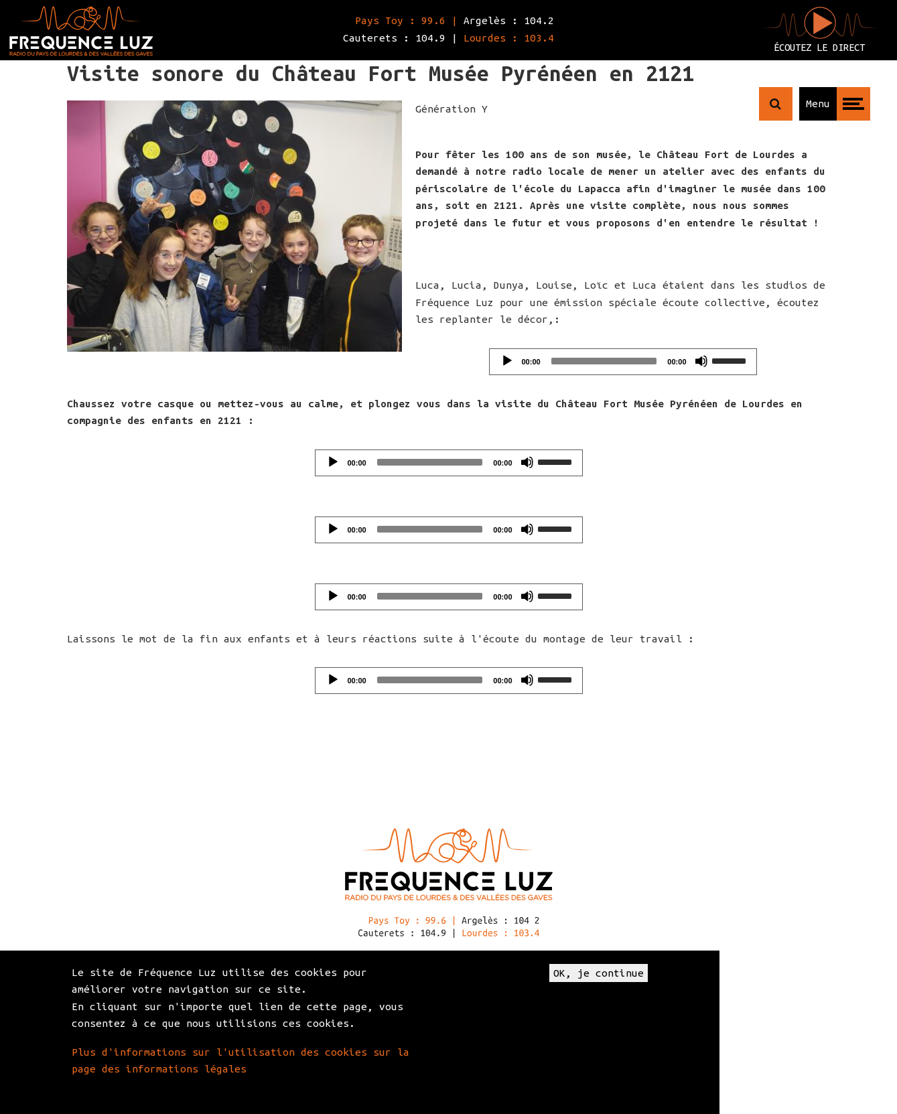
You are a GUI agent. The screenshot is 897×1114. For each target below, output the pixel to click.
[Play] (507, 361)
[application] (623, 361)
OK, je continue (598, 973)
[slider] (604, 361)
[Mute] (701, 361)
